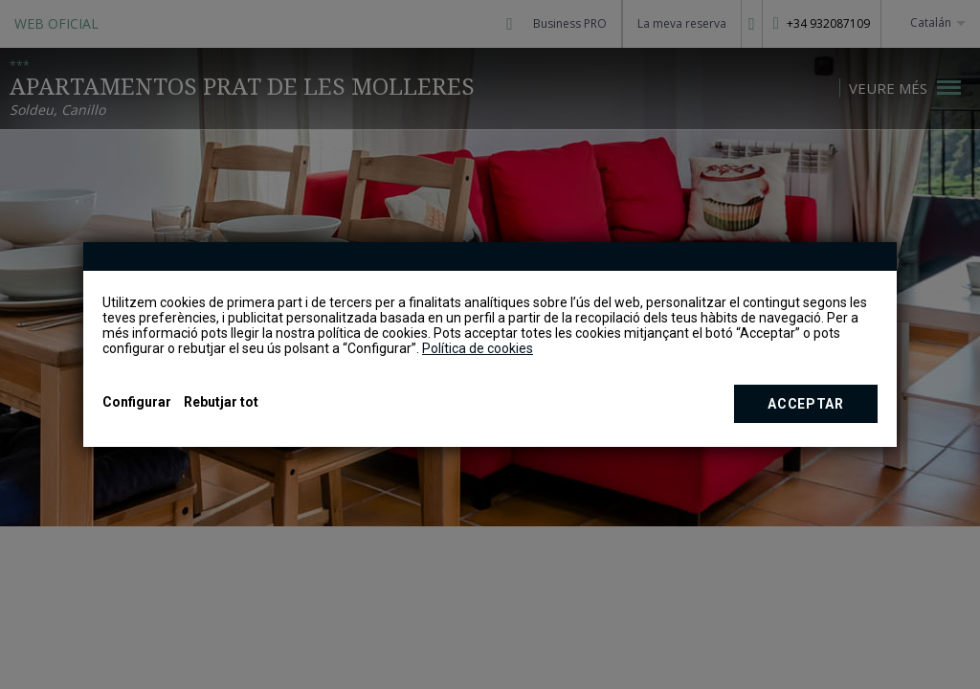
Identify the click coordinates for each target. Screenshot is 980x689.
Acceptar (806, 403)
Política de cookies (477, 348)
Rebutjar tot (221, 402)
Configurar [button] (136, 402)
